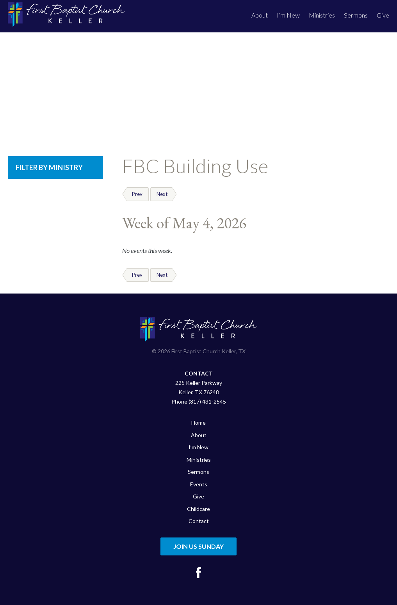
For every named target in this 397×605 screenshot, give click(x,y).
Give (383, 15)
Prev (137, 194)
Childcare (198, 508)
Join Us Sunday (198, 546)
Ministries (322, 15)
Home (198, 422)
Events (198, 484)
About (259, 15)
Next (162, 194)
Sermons (356, 15)
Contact (199, 521)
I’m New (288, 15)
